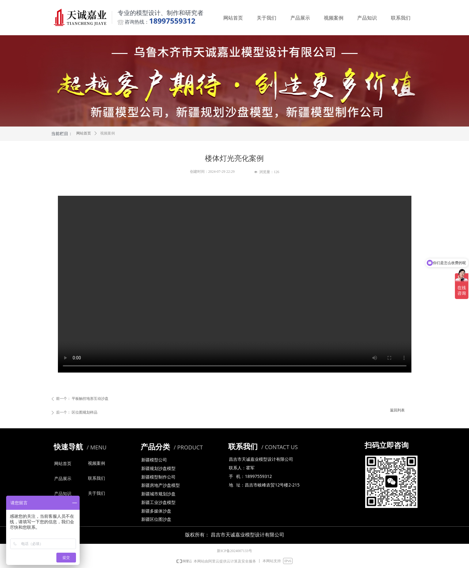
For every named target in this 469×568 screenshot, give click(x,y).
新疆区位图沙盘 (156, 519)
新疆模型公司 (154, 460)
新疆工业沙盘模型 (158, 502)
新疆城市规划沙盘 (158, 494)
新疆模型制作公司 (158, 477)
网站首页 (83, 133)
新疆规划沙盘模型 (158, 468)
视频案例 (107, 133)
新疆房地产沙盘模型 (160, 485)
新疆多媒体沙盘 (156, 511)
